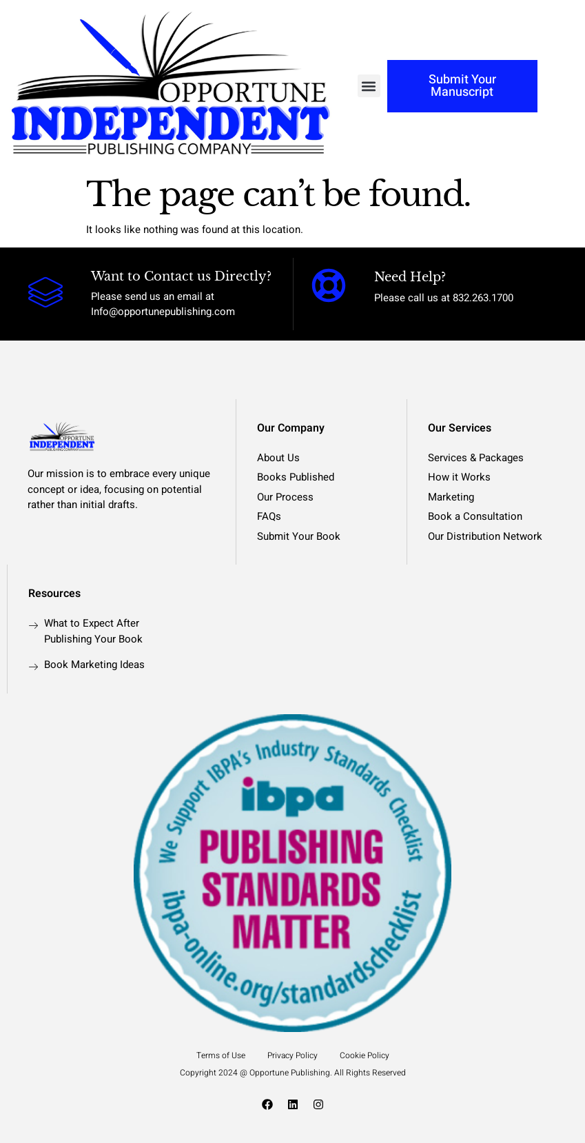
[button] (369, 85)
